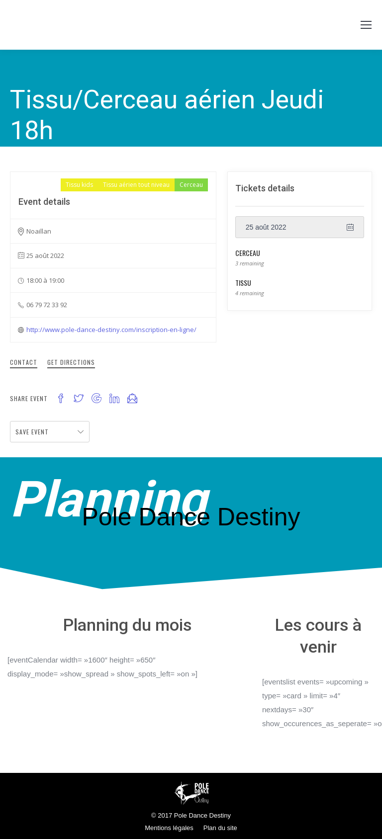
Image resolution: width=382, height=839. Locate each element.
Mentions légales (169, 828)
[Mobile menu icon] (366, 25)
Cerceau (191, 184)
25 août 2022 (266, 227)
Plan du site (220, 828)
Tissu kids (79, 184)
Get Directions (71, 362)
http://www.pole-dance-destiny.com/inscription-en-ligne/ (111, 329)
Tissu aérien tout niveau (136, 184)
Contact (23, 362)
